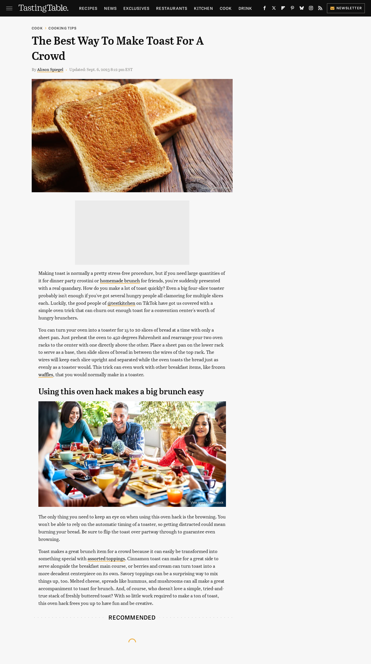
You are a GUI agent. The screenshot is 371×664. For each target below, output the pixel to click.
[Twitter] (273, 9)
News (110, 8)
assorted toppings (106, 558)
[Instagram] (311, 9)
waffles (45, 374)
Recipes (88, 8)
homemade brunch (120, 280)
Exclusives (136, 8)
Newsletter (346, 7)
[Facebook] (264, 9)
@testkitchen (121, 303)
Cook (226, 8)
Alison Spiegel (50, 69)
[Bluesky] (301, 9)
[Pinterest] (292, 9)
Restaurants (171, 8)
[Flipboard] (283, 9)
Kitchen (203, 8)
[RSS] (320, 9)
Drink (245, 8)
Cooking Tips (62, 28)
